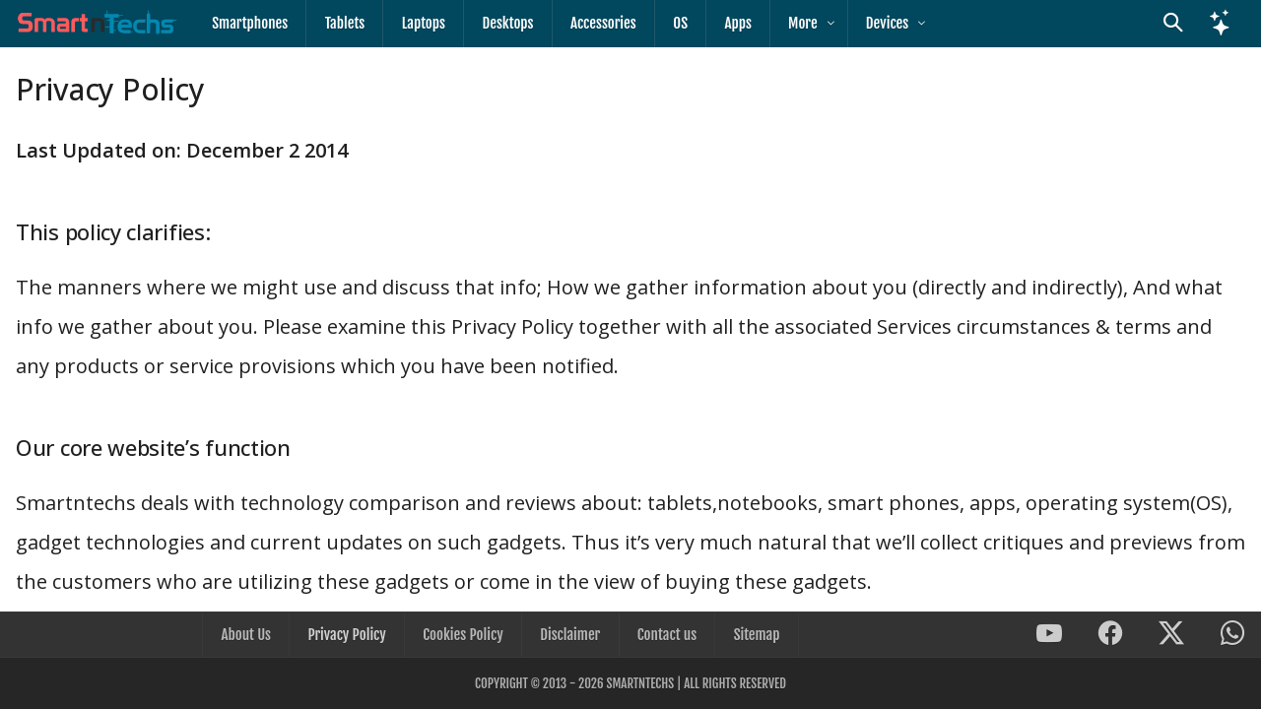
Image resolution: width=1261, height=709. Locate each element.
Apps (734, 23)
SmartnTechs (640, 683)
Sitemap (755, 634)
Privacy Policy (347, 634)
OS (678, 23)
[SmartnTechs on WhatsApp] (1232, 635)
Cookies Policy (463, 634)
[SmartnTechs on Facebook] (1110, 635)
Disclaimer (570, 634)
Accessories (601, 23)
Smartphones (250, 23)
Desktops (506, 23)
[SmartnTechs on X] (1171, 635)
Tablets (344, 23)
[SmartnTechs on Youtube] (1049, 635)
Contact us (666, 634)
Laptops (422, 23)
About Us (247, 634)
